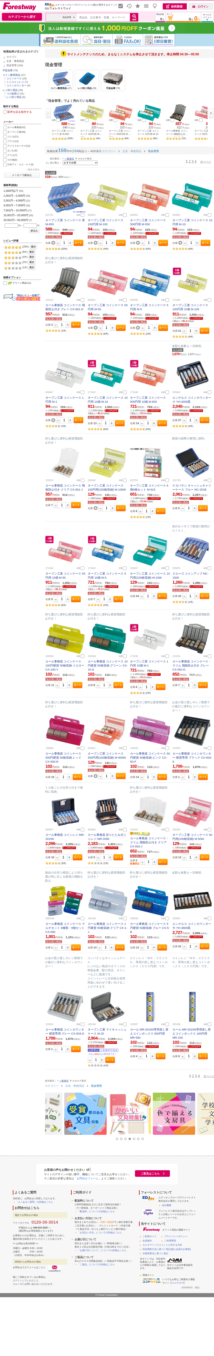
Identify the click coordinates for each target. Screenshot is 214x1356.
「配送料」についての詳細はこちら (96, 1211)
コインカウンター (16, 85)
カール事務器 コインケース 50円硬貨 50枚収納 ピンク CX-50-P (150, 757)
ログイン (17, 1280)
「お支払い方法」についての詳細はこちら (99, 1232)
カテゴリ (11, 56)
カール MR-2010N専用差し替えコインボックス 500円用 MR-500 (149, 1033)
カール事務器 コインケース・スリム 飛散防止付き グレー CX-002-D (191, 665)
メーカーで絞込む (22, 175)
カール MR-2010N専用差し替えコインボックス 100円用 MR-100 (191, 1033)
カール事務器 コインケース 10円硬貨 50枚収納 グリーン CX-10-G (108, 665)
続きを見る (33, 169)
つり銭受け (12, 93)
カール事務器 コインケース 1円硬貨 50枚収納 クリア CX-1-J (107, 928)
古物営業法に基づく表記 (155, 1253)
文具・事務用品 (15, 61)
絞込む (34, 230)
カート (78, 243)
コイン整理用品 (11, 75)
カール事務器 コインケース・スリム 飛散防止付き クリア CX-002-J (149, 842)
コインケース (14, 78)
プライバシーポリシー (176, 1236)
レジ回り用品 (10, 90)
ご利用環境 (170, 1240)
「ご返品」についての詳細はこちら (96, 1264)
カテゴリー (52, 1085)
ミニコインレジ (15, 82)
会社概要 (166, 1205)
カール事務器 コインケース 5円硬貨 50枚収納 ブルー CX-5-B (150, 928)
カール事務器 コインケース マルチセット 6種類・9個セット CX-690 (65, 928)
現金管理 (11, 65)
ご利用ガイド (150, 1236)
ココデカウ (177, 1282)
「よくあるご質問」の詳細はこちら (34, 1202)
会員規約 (147, 1240)
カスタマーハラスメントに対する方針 (162, 1245)
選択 (33, 246)
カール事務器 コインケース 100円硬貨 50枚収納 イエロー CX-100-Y (64, 665)
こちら (41, 1267)
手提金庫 (8, 70)
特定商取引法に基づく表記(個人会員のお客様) (167, 1249)
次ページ (205, 161)
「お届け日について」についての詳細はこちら (101, 1250)
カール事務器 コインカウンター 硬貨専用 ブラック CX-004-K (192, 757)
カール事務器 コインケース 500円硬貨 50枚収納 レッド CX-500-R (63, 757)
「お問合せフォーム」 (87, 1178)
